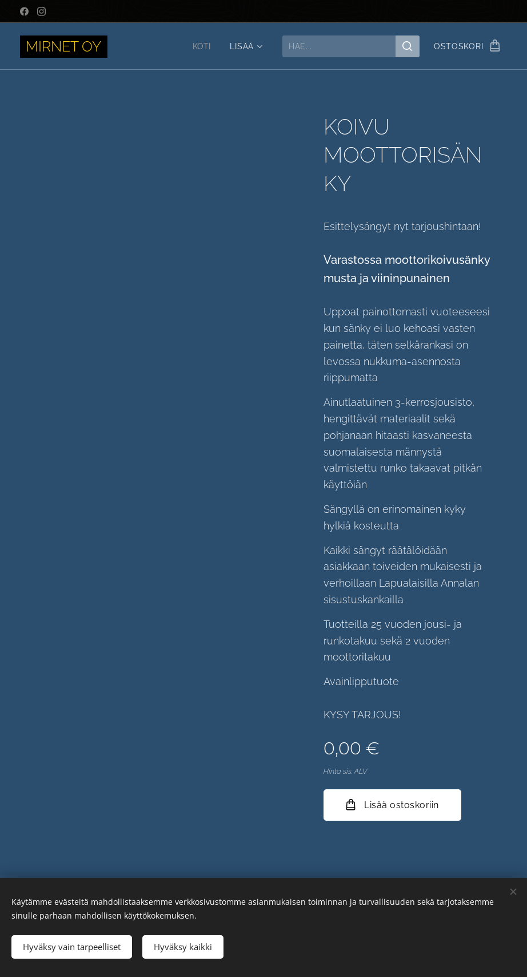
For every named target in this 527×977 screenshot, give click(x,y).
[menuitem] (201, 46)
